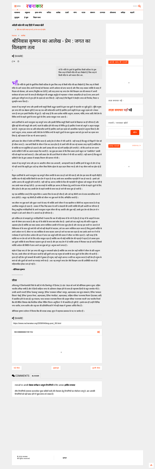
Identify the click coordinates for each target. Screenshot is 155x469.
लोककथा (113, 12)
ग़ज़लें (67, 12)
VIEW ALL (136, 145)
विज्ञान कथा (37, 17)
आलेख (58, 12)
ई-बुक (26, 17)
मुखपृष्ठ (65, 458)
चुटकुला (16, 17)
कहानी (132, 12)
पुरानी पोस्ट (96, 368)
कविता (49, 12)
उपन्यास (102, 12)
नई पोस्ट (17, 368)
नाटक (83, 12)
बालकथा (17, 12)
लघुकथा (27, 12)
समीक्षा (123, 12)
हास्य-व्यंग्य (38, 12)
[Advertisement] (124, 39)
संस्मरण (92, 12)
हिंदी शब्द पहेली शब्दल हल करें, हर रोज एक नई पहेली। (31, 29)
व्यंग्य (75, 12)
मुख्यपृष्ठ (56, 368)
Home (14, 36)
